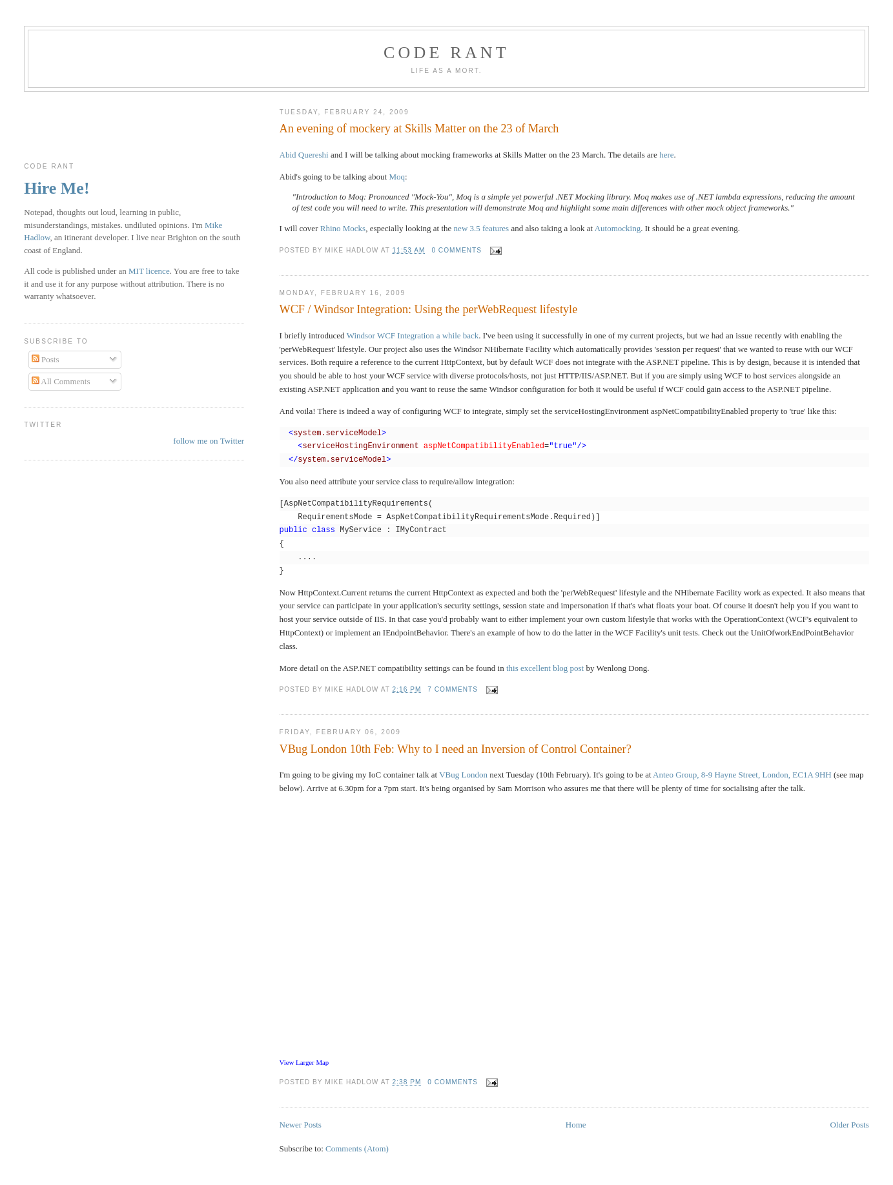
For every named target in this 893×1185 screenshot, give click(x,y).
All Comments (61, 381)
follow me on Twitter (208, 441)
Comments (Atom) (357, 1148)
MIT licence (149, 271)
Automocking (618, 228)
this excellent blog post (545, 668)
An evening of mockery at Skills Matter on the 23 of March (419, 128)
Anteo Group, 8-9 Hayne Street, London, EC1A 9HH (742, 774)
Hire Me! (56, 188)
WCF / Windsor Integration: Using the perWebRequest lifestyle (429, 309)
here (666, 155)
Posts (45, 359)
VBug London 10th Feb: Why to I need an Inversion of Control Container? (455, 749)
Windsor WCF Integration (391, 335)
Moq (397, 176)
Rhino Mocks (342, 228)
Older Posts (849, 1124)
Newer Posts (301, 1124)
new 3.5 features (481, 228)
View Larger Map (304, 1062)
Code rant (446, 52)
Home (576, 1124)
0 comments (456, 250)
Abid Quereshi (304, 155)
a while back (457, 335)
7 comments (452, 689)
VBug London (463, 774)
